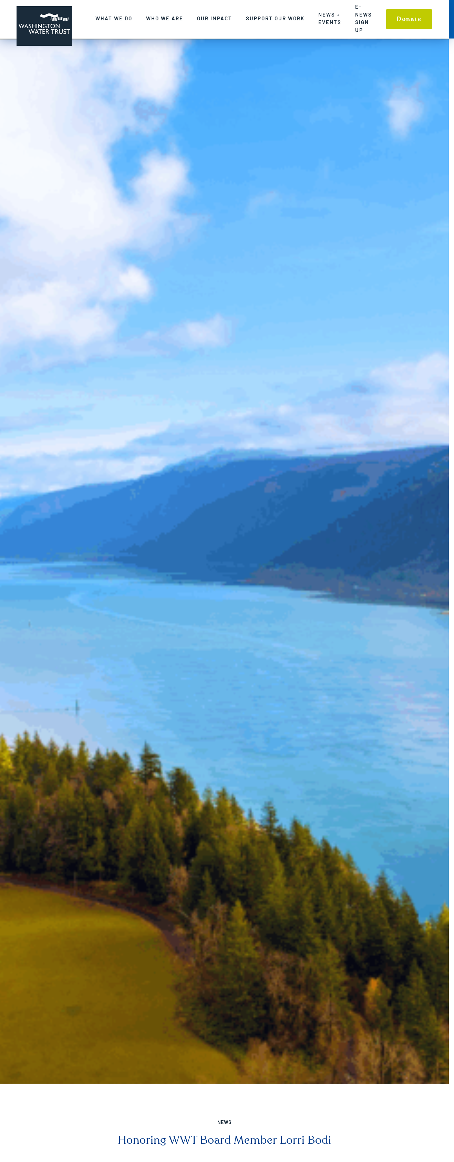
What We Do (119, 18)
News (227, 1122)
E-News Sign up (368, 18)
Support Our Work (280, 18)
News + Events (335, 18)
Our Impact (219, 18)
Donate (414, 19)
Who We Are (169, 18)
